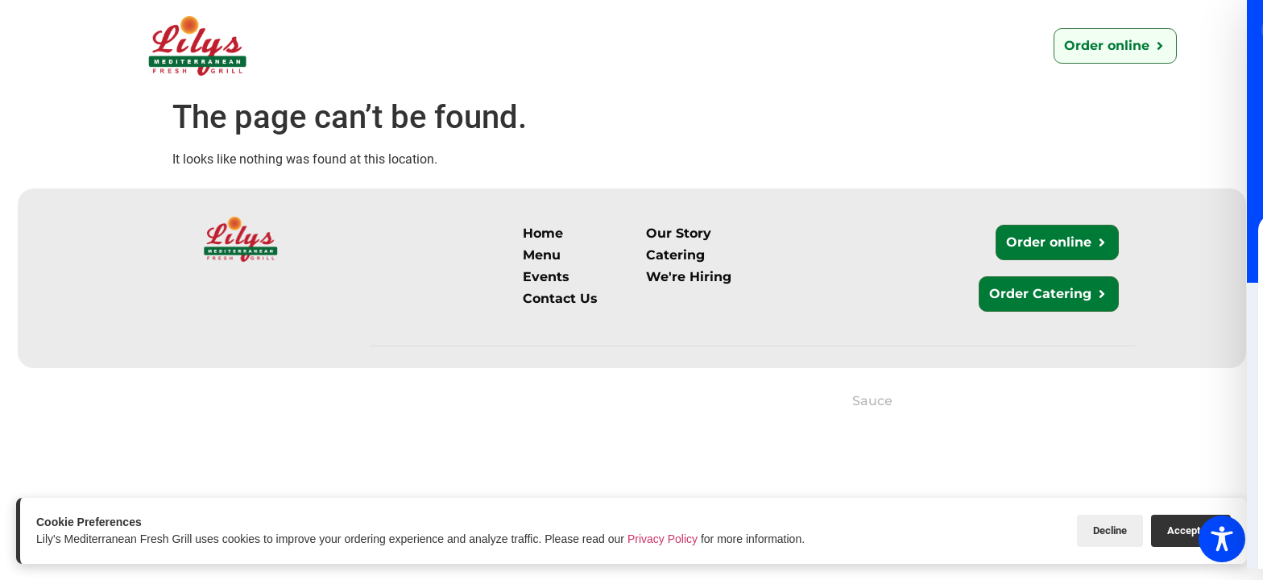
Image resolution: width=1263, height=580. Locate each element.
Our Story (395, 45)
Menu (479, 45)
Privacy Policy (662, 538)
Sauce (872, 400)
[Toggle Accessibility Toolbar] (1222, 539)
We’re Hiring (771, 45)
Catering (559, 45)
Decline (1110, 530)
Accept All (1191, 530)
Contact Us (658, 45)
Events (869, 45)
